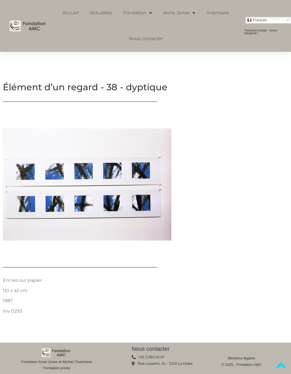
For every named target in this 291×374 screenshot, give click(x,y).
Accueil (71, 12)
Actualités (101, 12)
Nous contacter (146, 38)
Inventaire (217, 12)
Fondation (137, 13)
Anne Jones (179, 13)
